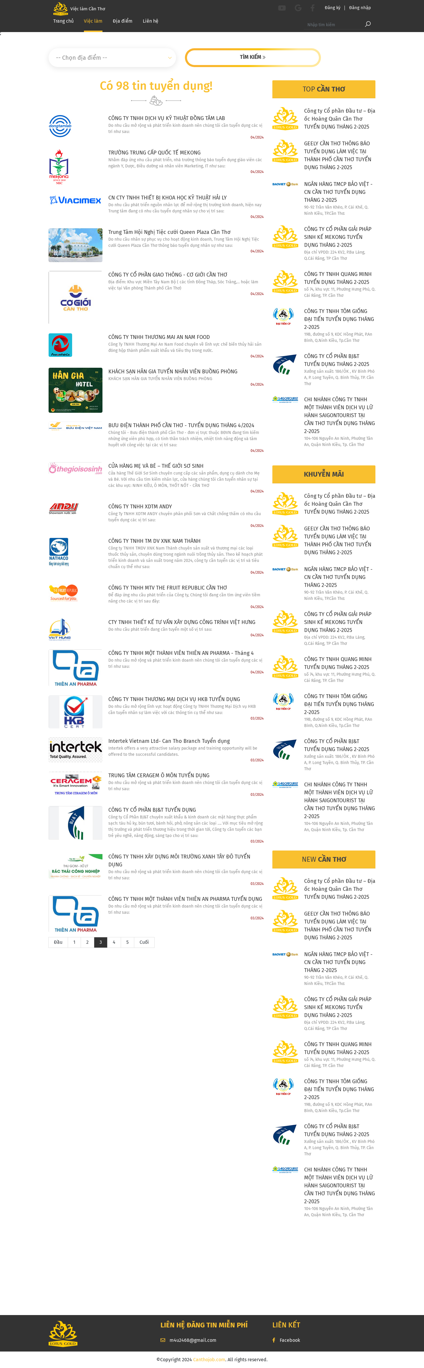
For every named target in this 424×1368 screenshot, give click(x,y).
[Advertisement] (212, 1268)
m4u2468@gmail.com (188, 1340)
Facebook (286, 1340)
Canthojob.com (209, 1359)
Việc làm (93, 23)
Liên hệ (150, 23)
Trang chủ (63, 23)
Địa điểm (122, 23)
